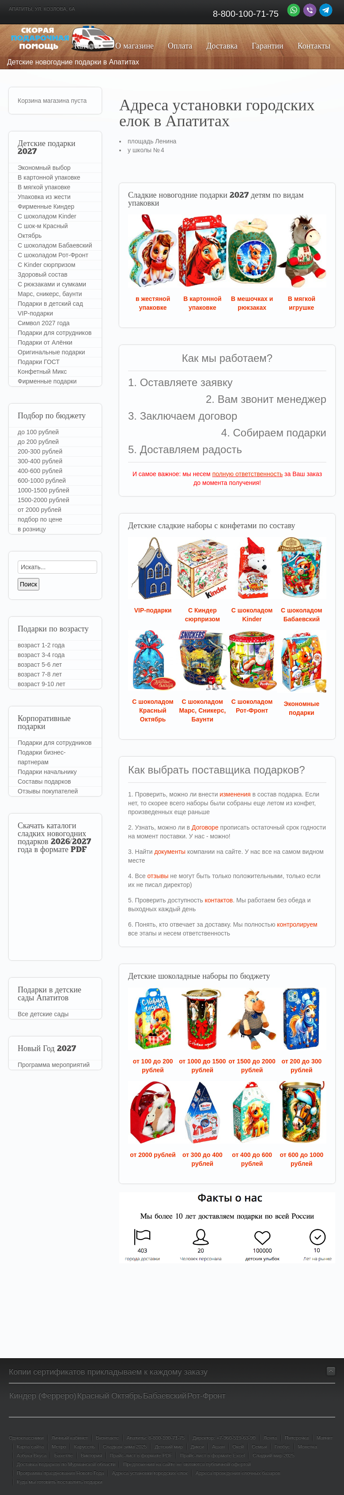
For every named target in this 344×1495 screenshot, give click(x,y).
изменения (234, 794)
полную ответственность (247, 473)
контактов (219, 900)
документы (169, 851)
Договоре (205, 827)
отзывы (158, 875)
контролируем (297, 924)
